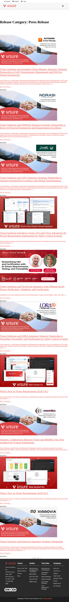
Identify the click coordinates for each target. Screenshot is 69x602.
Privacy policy (47, 598)
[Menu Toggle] (63, 5)
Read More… (6, 86)
